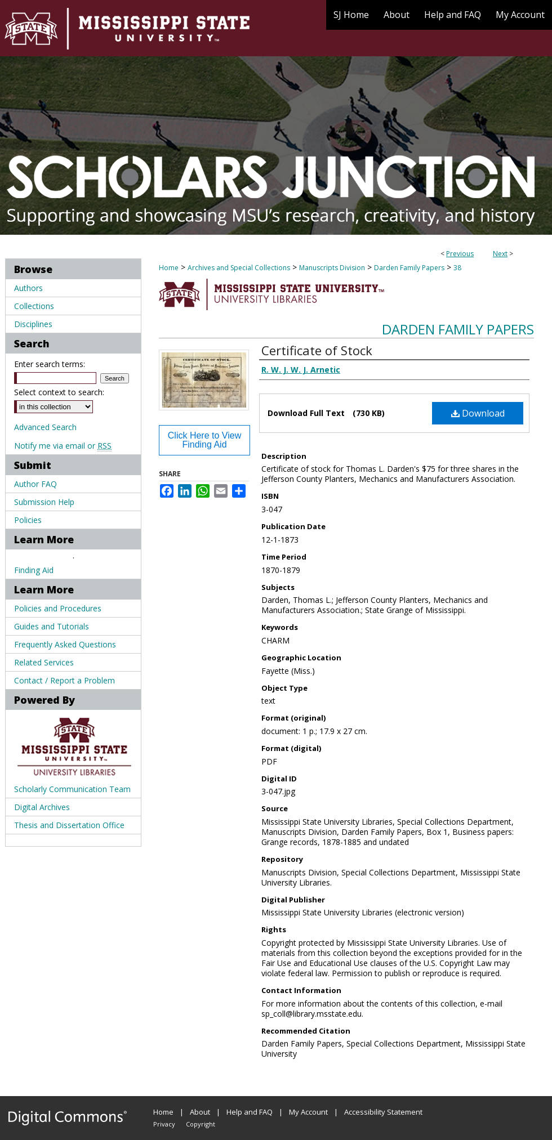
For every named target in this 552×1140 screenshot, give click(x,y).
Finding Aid (34, 570)
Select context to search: (59, 392)
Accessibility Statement (383, 1112)
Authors (28, 288)
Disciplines (33, 324)
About (200, 1112)
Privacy (164, 1124)
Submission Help (44, 502)
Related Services (44, 662)
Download (478, 413)
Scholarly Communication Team (72, 789)
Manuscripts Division (332, 267)
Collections (34, 306)
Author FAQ (35, 484)
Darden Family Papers (409, 267)
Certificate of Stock (316, 350)
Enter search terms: (49, 364)
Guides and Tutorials (51, 626)
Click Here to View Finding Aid (204, 440)
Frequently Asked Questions (65, 644)
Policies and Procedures (57, 608)
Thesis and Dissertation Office (69, 825)
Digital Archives (42, 807)
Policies (28, 520)
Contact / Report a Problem (64, 680)
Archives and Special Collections (239, 267)
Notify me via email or (63, 445)
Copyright (200, 1124)
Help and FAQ (249, 1112)
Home (169, 267)
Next (500, 253)
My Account (308, 1112)
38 (457, 267)
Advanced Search (45, 427)
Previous (460, 253)
